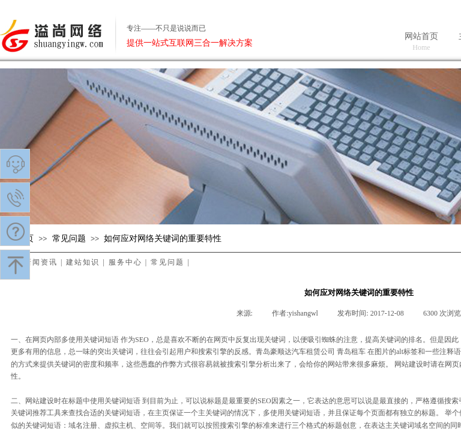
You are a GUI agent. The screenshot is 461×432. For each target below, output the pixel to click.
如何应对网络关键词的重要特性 (162, 238)
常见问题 (69, 238)
